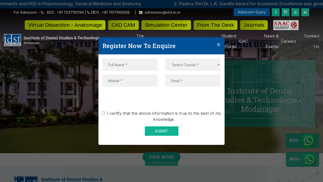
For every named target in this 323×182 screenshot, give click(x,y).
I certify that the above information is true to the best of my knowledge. (162, 116)
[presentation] (161, 100)
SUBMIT (161, 131)
